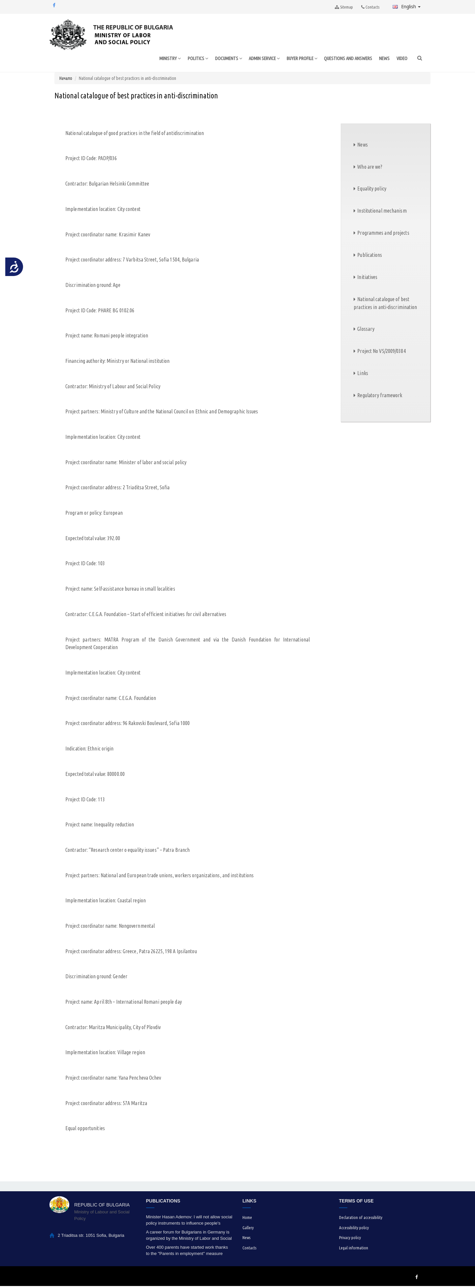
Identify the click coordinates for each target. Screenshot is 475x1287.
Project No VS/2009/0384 (381, 352)
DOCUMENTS (219, 59)
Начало (65, 79)
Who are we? (369, 167)
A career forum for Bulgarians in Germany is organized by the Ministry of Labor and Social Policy (189, 1236)
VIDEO (402, 58)
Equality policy (371, 189)
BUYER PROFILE (297, 59)
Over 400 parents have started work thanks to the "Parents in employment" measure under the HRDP (187, 1251)
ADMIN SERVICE (257, 59)
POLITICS (188, 59)
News (362, 145)
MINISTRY (159, 59)
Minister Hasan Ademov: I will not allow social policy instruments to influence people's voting (189, 1221)
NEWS (384, 58)
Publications (369, 256)
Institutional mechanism (381, 212)
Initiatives (367, 278)
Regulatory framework (379, 396)
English (407, 6)
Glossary (365, 330)
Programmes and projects (383, 233)
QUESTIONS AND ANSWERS (347, 58)
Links (362, 374)
